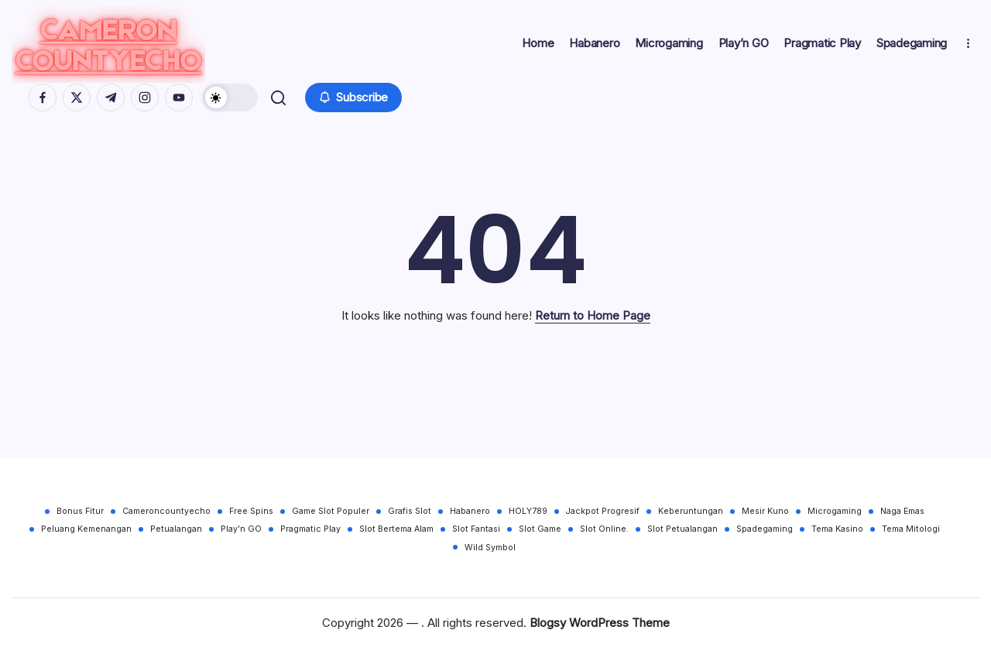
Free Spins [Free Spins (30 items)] (251, 511)
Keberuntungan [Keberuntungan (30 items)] (690, 511)
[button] (230, 98)
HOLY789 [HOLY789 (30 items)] (528, 511)
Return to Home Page (592, 317)
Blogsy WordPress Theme (600, 622)
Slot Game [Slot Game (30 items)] (540, 529)
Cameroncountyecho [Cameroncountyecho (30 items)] (166, 511)
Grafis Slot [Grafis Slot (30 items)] (409, 511)
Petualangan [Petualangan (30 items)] (176, 529)
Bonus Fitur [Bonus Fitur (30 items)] (80, 511)
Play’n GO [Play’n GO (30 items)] (241, 529)
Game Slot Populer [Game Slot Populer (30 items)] (330, 511)
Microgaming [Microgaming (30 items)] (835, 511)
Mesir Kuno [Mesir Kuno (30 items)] (765, 511)
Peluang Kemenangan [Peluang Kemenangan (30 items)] (86, 529)
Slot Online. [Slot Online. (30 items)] (604, 529)
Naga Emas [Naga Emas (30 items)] (902, 511)
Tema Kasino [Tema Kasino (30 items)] (837, 529)
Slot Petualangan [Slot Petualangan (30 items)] (682, 529)
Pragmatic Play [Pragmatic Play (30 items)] (310, 529)
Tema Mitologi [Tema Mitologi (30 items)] (911, 529)
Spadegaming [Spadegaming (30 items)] (764, 529)
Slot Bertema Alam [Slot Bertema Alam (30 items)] (396, 529)
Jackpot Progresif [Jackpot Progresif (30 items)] (603, 511)
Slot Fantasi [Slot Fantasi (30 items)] (476, 529)
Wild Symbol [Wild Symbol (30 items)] (490, 548)
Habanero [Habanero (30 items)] (470, 511)
